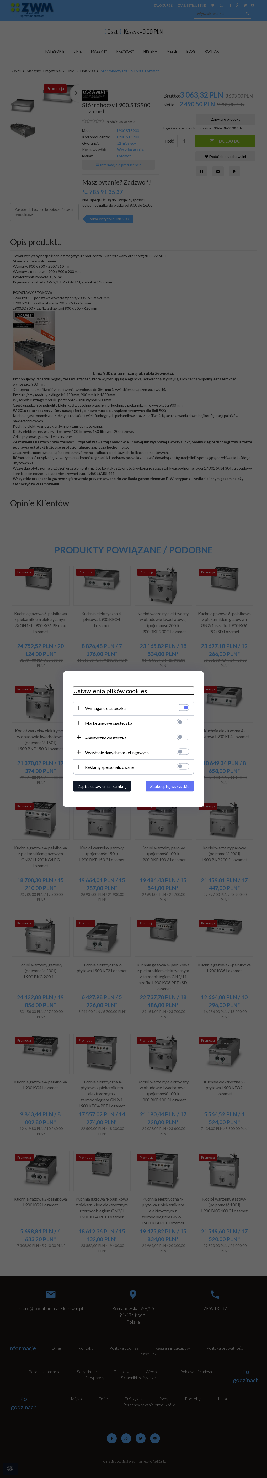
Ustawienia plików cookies (110, 690)
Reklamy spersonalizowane (109, 766)
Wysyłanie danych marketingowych (117, 752)
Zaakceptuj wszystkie (169, 785)
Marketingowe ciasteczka (108, 722)
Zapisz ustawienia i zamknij (102, 785)
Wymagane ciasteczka (105, 708)
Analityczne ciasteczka (105, 737)
